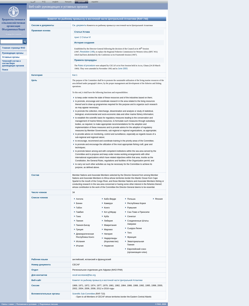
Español (95, 2)
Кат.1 (74, 75)
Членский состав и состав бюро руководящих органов (13, 63)
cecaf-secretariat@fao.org (84, 275)
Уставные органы (10, 57)
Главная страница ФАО (13, 48)
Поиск (5, 70)
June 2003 (122, 68)
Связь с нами (8, 304)
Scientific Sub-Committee (83, 294)
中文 (44, 2)
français (68, 2)
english (55, 2)
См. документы (79, 25)
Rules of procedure (86, 65)
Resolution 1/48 (87, 52)
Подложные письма (49, 304)
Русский (81, 2)
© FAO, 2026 (160, 304)
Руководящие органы (12, 53)
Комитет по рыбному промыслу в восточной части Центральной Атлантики (107, 280)
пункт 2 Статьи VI (82, 37)
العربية (32, 2)
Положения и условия (26, 304)
